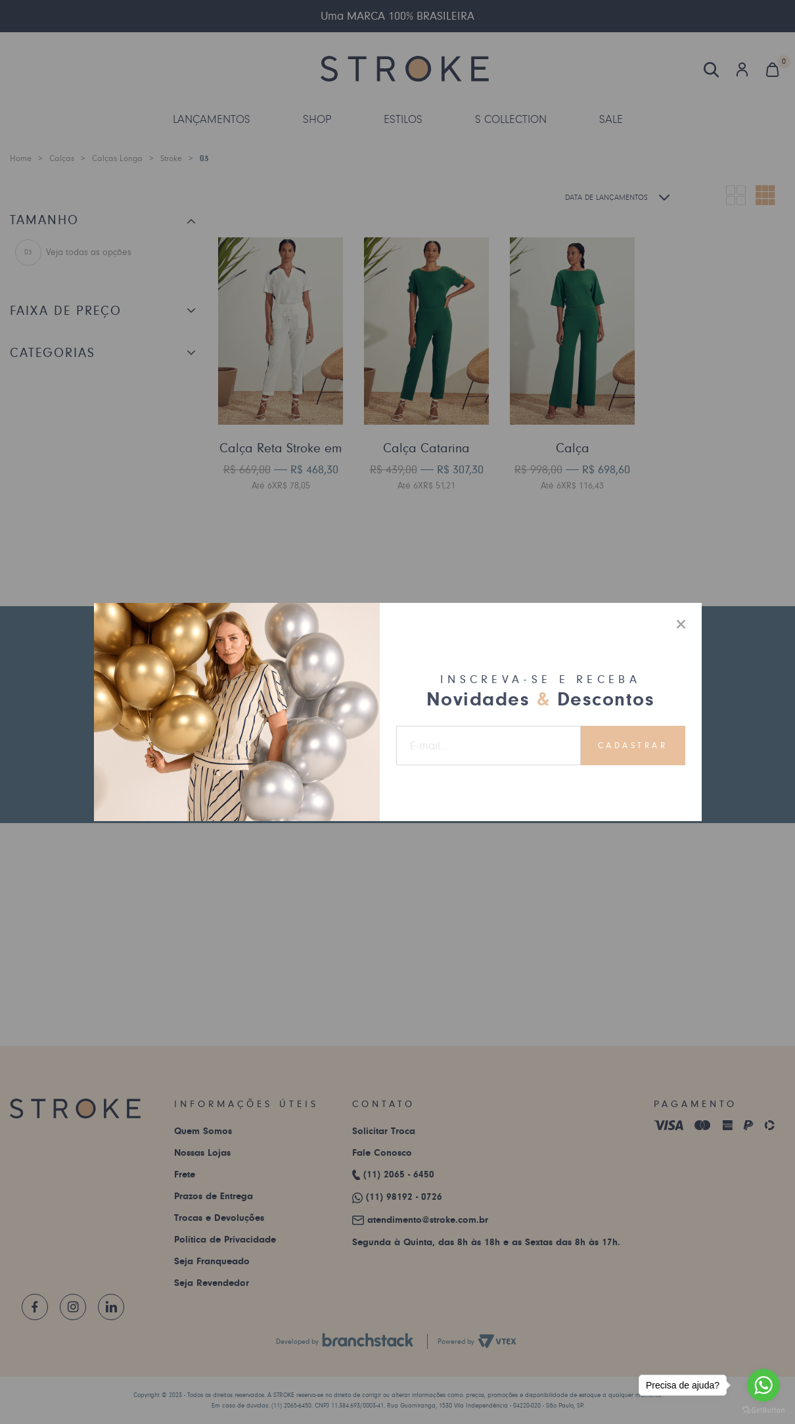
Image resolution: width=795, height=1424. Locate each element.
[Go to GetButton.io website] (763, 1410)
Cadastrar (633, 745)
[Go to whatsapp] (763, 1385)
